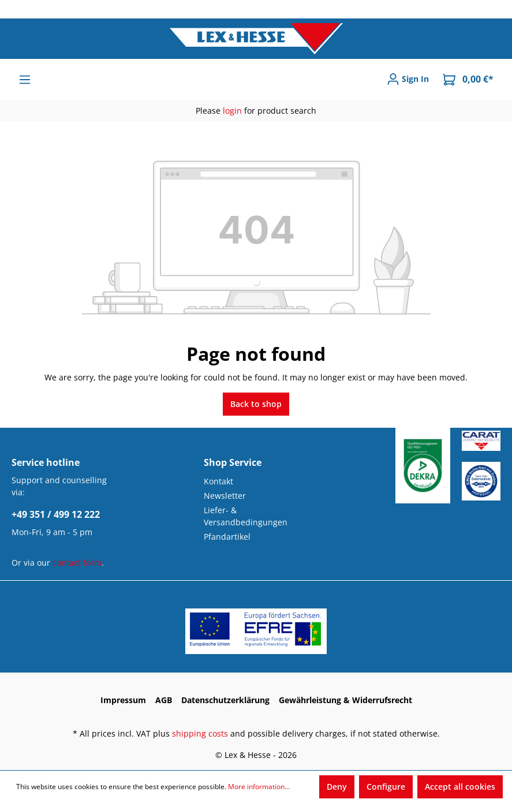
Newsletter (225, 495)
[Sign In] (408, 79)
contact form (77, 562)
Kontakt (218, 481)
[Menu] (25, 80)
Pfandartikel (227, 536)
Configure (386, 786)
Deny (337, 786)
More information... (259, 786)
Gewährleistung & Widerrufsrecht (345, 699)
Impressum (123, 699)
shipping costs (200, 733)
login (232, 110)
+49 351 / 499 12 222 (56, 514)
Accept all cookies (460, 786)
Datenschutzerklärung (225, 699)
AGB (163, 699)
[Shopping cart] (468, 79)
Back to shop (256, 403)
